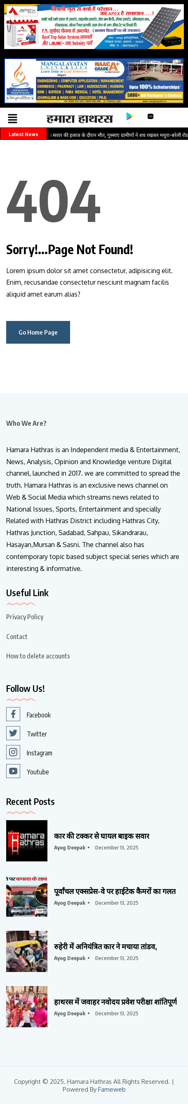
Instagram (29, 752)
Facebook (28, 714)
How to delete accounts (38, 656)
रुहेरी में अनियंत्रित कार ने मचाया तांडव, (105, 946)
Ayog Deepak (69, 847)
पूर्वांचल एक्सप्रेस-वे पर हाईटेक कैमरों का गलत (115, 891)
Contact (17, 636)
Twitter (26, 733)
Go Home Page (38, 332)
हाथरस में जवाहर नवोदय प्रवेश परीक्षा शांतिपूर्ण (115, 1001)
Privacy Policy (24, 617)
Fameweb (112, 1089)
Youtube (27, 771)
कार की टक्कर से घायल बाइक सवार (101, 835)
